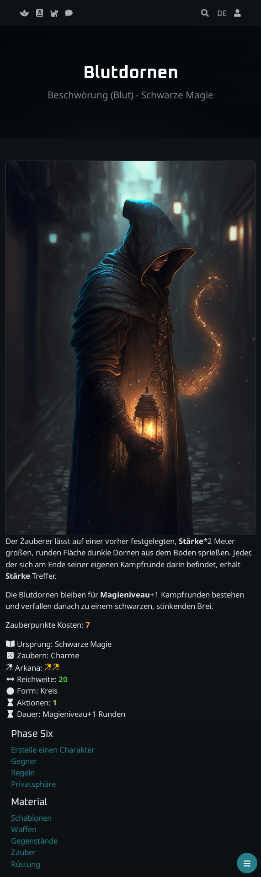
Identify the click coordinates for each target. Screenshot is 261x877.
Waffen (24, 829)
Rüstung (25, 864)
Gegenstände (34, 840)
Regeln (23, 772)
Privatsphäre (33, 784)
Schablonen (31, 817)
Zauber (23, 852)
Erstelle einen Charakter (53, 749)
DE (222, 13)
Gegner (24, 761)
